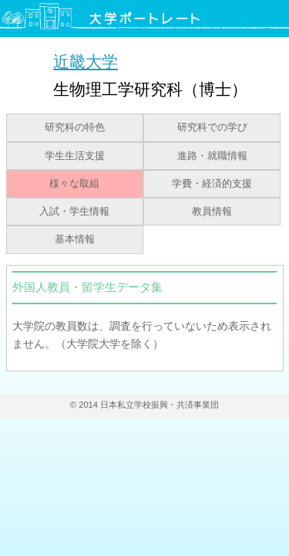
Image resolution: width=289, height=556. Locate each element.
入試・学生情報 (74, 211)
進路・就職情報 (212, 156)
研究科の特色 (75, 127)
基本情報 (75, 239)
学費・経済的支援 (212, 183)
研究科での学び (212, 127)
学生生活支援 (75, 156)
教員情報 (212, 211)
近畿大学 (85, 61)
